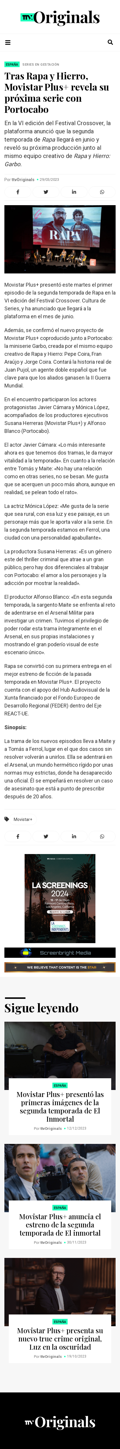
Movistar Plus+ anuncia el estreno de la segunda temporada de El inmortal (60, 1224)
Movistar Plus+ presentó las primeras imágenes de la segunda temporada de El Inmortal (60, 1106)
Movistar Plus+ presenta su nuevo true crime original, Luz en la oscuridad (60, 1338)
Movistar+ (23, 819)
